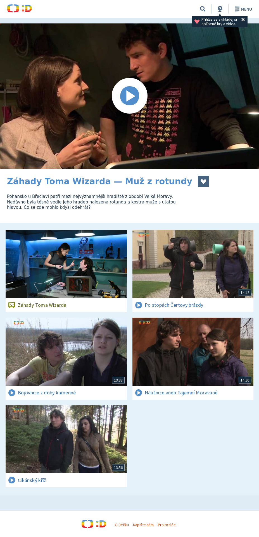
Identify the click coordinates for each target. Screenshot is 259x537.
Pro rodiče (166, 524)
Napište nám (143, 524)
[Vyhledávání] (202, 9)
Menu (242, 9)
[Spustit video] (129, 96)
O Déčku (122, 524)
